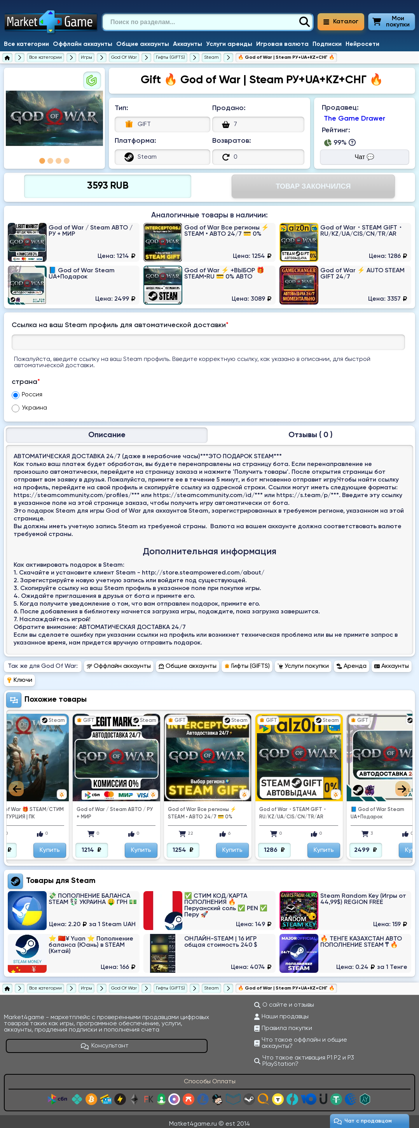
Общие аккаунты (142, 44)
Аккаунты (187, 44)
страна (26, 381)
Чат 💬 (365, 157)
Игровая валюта (282, 44)
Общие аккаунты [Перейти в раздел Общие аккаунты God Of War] (187, 662)
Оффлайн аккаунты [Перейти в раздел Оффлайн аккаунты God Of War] (119, 662)
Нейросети (362, 44)
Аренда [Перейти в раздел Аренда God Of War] (352, 662)
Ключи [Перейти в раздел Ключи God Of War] (19, 676)
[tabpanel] (54, 118)
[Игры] (86, 57)
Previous (16, 784)
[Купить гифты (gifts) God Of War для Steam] (211, 57)
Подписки (327, 44)
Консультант (105, 1041)
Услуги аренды (229, 44)
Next (402, 784)
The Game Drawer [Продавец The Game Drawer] (354, 118)
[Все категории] (45, 57)
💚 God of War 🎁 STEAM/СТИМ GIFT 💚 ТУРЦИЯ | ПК (63, 808)
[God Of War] (124, 57)
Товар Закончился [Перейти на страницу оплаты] (313, 186)
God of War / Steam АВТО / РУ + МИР (153, 808)
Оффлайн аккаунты (82, 44)
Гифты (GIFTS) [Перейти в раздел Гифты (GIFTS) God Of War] (247, 662)
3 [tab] (58, 161)
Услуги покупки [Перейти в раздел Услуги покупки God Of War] (303, 662)
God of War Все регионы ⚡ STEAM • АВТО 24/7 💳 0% (241, 808)
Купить (89, 845)
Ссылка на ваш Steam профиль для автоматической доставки (120, 325)
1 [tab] (42, 161)
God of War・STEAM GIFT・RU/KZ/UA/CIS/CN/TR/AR (332, 808)
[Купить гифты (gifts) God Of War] (170, 57)
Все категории (26, 44)
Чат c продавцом (363, 1121)
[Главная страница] (7, 57)
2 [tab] (50, 161)
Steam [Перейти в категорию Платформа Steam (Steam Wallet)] (83, 876)
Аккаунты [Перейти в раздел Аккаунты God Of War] (391, 662)
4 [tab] (67, 161)
